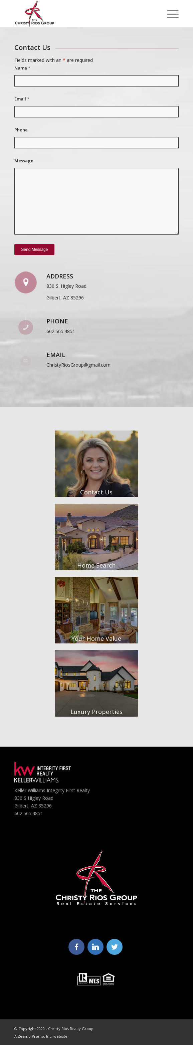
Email (21, 99)
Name (22, 68)
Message (23, 161)
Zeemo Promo (31, 1036)
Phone (21, 130)
